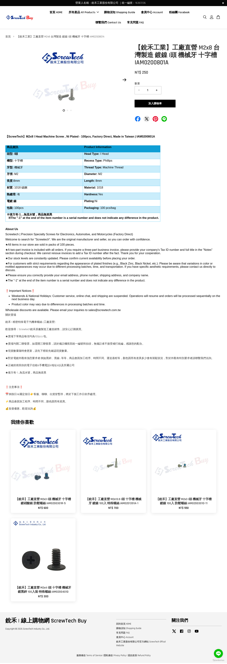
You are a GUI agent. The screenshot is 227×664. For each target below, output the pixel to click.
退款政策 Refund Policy (139, 656)
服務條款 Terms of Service (89, 656)
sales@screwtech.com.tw (104, 311)
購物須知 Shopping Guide (119, 13)
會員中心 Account (152, 13)
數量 (137, 84)
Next (124, 81)
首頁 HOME (56, 13)
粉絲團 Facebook (179, 13)
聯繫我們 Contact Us (108, 23)
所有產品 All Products (84, 13)
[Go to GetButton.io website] (218, 660)
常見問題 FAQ (135, 23)
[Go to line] (218, 653)
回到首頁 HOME (123, 625)
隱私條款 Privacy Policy (115, 656)
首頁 (8, 37)
